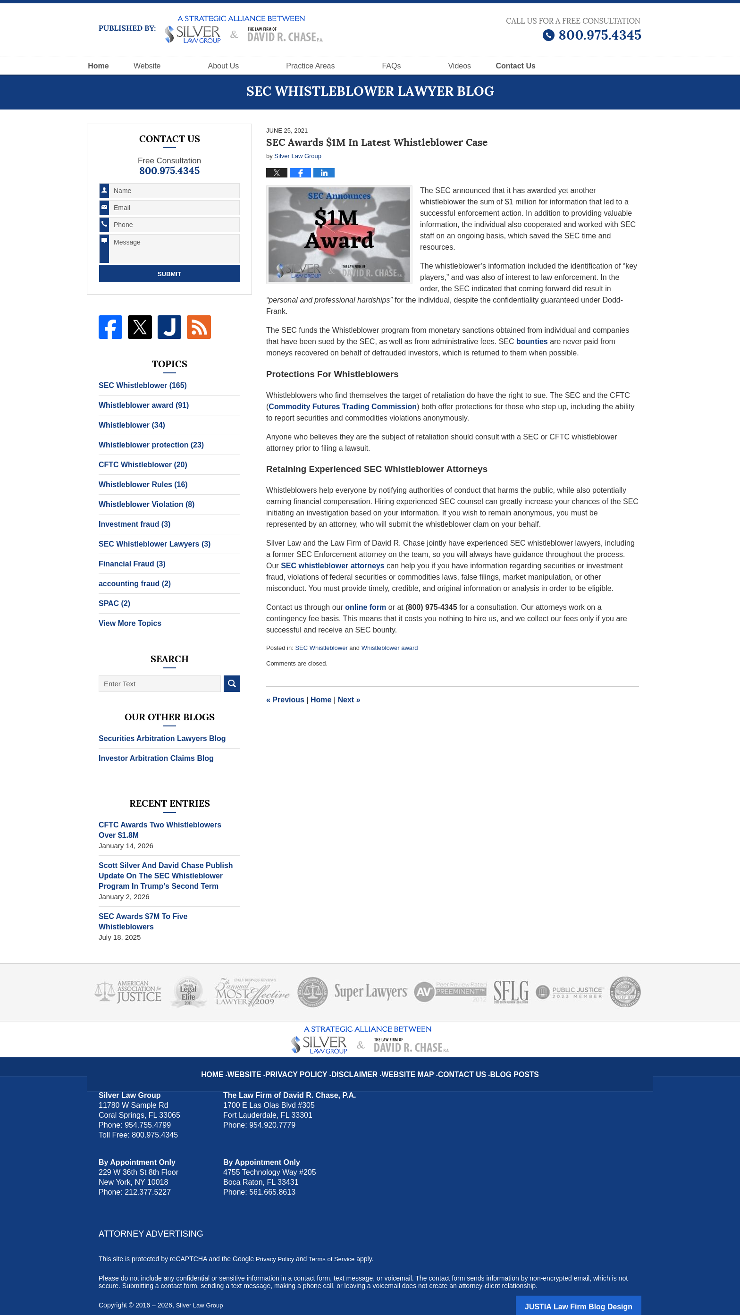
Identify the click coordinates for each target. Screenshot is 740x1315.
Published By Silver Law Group (573, 29)
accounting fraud (133, 584)
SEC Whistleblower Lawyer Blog (211, 29)
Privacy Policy (309, 1056)
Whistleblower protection (148, 445)
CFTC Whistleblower (140, 465)
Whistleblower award (390, 647)
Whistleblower (130, 425)
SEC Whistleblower (321, 647)
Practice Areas (354, 66)
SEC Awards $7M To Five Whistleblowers (167, 916)
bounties (532, 341)
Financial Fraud (130, 564)
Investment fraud (132, 524)
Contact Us (454, 1056)
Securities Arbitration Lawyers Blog (159, 738)
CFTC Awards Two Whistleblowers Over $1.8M (165, 830)
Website (191, 66)
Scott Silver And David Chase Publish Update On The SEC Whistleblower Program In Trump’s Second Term (162, 875)
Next (349, 700)
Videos (503, 66)
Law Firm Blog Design (596, 1295)
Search (232, 683)
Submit (169, 274)
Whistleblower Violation (144, 504)
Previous (285, 700)
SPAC (113, 603)
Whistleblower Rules (141, 484)
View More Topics (128, 623)
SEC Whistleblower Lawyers (151, 544)
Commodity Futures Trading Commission (343, 407)
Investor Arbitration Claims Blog (153, 758)
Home (120, 66)
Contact (581, 66)
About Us (267, 66)
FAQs (435, 66)
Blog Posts (500, 1056)
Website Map (406, 1056)
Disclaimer (359, 1056)
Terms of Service (336, 1248)
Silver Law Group (201, 1294)
